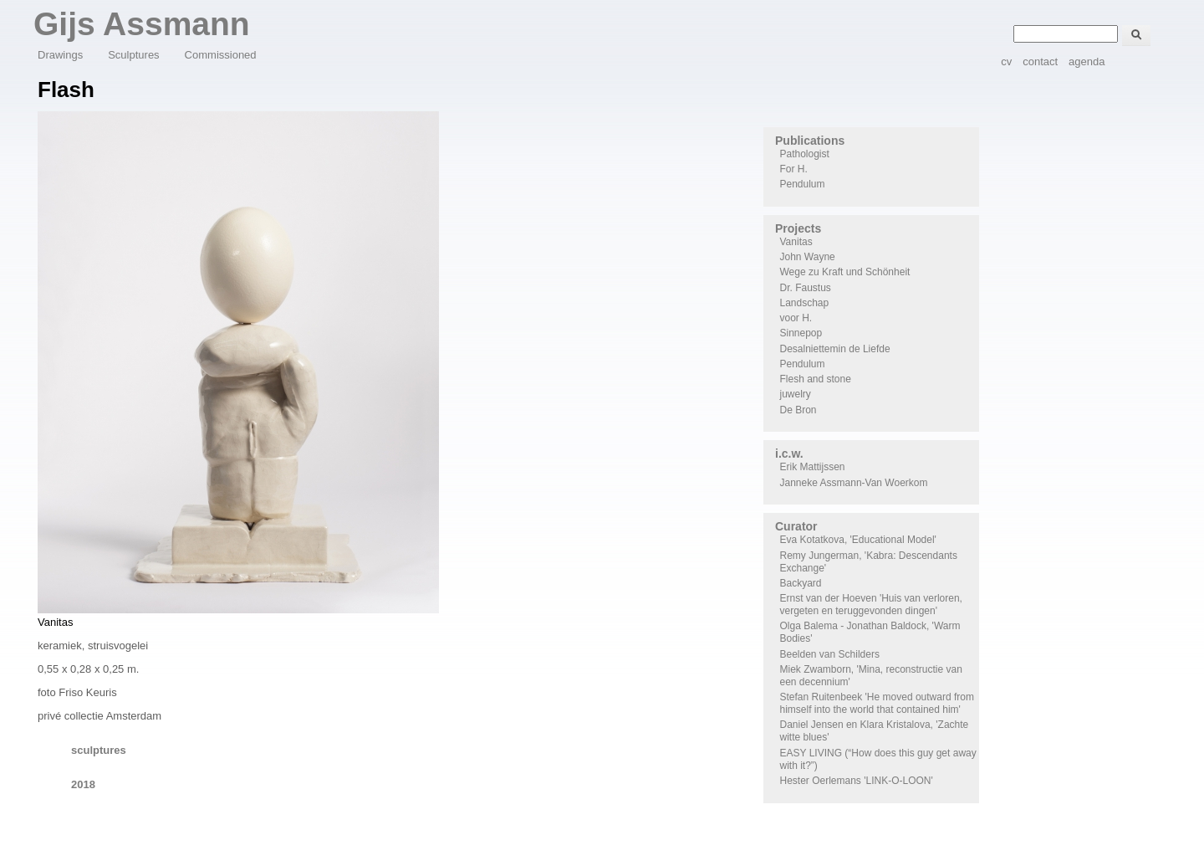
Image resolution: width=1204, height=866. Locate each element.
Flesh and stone (815, 379)
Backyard (801, 583)
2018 (83, 784)
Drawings (60, 54)
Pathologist (804, 154)
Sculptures (133, 54)
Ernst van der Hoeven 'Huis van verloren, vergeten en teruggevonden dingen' (871, 604)
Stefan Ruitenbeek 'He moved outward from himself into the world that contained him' (877, 703)
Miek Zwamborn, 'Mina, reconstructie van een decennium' (871, 676)
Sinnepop (801, 333)
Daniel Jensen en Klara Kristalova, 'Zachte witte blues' (874, 731)
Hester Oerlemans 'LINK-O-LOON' (856, 781)
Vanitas (796, 242)
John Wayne (807, 257)
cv (1006, 61)
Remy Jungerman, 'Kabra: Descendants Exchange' (868, 562)
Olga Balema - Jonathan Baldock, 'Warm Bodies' (870, 632)
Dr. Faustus (805, 288)
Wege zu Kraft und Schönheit (845, 272)
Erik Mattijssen (812, 467)
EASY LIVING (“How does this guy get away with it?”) (878, 759)
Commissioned (221, 54)
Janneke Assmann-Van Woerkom (854, 483)
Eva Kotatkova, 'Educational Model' (858, 540)
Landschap (804, 303)
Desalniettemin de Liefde (835, 349)
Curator (796, 526)
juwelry (795, 394)
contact (1040, 61)
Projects (798, 228)
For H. (794, 169)
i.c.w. (789, 453)
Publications (809, 140)
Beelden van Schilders (830, 654)
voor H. (796, 318)
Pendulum (802, 184)
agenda (1087, 61)
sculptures (98, 750)
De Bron (798, 410)
